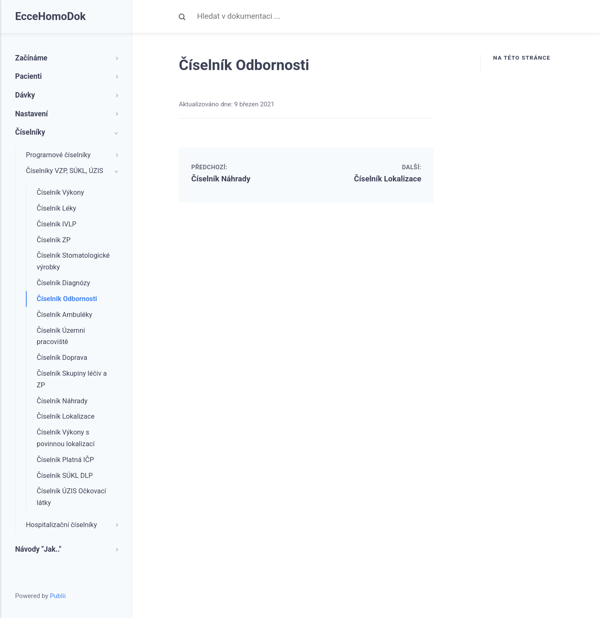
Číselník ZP (53, 240)
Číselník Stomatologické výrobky (73, 261)
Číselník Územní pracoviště (61, 336)
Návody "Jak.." (38, 549)
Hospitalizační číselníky (61, 525)
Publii (58, 596)
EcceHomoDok (50, 16)
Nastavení (31, 114)
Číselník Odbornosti (67, 299)
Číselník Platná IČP (65, 460)
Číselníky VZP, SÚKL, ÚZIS (64, 171)
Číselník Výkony (60, 192)
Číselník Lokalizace (388, 178)
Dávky (25, 95)
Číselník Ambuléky (64, 315)
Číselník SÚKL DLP (65, 476)
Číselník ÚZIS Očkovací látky (71, 497)
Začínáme (31, 58)
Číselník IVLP (56, 224)
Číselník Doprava (62, 358)
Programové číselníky (58, 155)
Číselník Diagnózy (63, 283)
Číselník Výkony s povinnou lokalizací (66, 438)
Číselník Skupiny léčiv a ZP (72, 379)
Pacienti (28, 76)
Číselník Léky (56, 208)
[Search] (315, 16)
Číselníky (30, 132)
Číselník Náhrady (220, 178)
